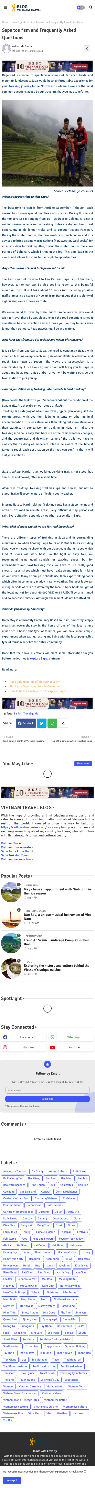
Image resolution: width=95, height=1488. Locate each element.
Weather (62, 1413)
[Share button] (63, 723)
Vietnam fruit (54, 1386)
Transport (9, 1373)
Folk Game (9, 1238)
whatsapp (74, 1037)
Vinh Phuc (34, 1413)
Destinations (60, 1218)
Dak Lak (27, 1218)
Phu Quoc (49, 1312)
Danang (42, 1218)
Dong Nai (26, 1225)
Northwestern (46, 1306)
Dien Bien (9, 1225)
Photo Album (30, 1312)
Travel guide (19, 22)
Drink (59, 1225)
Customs (44, 1212)
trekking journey (20, 86)
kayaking (64, 1265)
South (82, 1332)
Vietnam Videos (51, 1393)
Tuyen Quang (27, 1380)
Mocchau (8, 1285)
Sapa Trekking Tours (15, 855)
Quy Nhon (46, 1326)
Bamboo (82, 1178)
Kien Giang (10, 1272)
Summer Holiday (75, 1346)
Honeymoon (10, 1265)
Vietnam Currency (30, 1386)
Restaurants (64, 1326)
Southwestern (11, 1346)
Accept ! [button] (12, 1480)
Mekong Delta (67, 1279)
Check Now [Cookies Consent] (76, 1471)
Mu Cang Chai (28, 1285)
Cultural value (55, 1205)
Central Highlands (66, 1191)
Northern (8, 1306)
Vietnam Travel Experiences (19, 1393)
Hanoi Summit (43, 1252)
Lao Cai (7, 1279)
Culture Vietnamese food (18, 1212)
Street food (32, 1346)
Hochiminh (52, 1259)
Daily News (10, 1218)
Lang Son (80, 1272)
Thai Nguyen (64, 1353)
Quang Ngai (50, 1319)
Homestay (84, 1259)
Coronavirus (34, 1205)
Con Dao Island (12, 1205)
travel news (47, 1373)
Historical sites (67, 1252)
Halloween (76, 1245)
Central (45, 1191)
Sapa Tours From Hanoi (17, 851)
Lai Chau (27, 1272)
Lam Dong (44, 1272)
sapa (6, 1332)
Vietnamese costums (15, 1406)
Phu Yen (81, 1312)
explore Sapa (38, 658)
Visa (49, 1413)
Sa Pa (17, 713)
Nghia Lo (52, 1292)
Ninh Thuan (28, 1299)
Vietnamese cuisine (46, 1406)
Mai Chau (47, 1279)
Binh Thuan (38, 1185)
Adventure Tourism (14, 1171)
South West (10, 1339)
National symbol (70, 1285)
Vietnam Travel (11, 843)
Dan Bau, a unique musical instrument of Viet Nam (57, 917)
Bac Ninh (66, 1178)
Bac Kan (51, 1178)
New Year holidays (14, 1292)
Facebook (28, 723)
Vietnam (8, 1386)
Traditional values (71, 1366)
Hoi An (68, 1259)
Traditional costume (15, 1366)
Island (49, 1265)
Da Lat (58, 1212)
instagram (27, 1047)
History (86, 1252)
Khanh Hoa (81, 1265)
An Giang (37, 1171)
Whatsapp (52, 723)
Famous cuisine (45, 1232)
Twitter (41, 723)
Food (24, 1238)
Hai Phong (58, 1245)
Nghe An (36, 1292)
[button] (81, 7)
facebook (26, 1037)
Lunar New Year (27, 1279)
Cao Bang (8, 1191)
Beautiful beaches (14, 1185)
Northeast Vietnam (65, 1299)
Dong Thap (43, 1225)
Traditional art (72, 1359)
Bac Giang (34, 1178)
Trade (55, 1359)
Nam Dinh (48, 1285)
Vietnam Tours (77, 1386)
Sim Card (36, 1332)
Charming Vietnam (46, 1198)
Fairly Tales (10, 1232)
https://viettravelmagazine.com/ (24, 827)
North (44, 1299)
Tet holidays (27, 1353)
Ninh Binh (9, 1299)
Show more (83, 763)
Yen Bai (7, 1420)
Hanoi (26, 1252)
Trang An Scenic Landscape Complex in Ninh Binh (56, 942)
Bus (52, 1185)
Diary (76, 1218)
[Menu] (5, 7)
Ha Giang (22, 1245)
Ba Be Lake (79, 1171)
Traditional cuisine (44, 1366)
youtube (74, 1047)
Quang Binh (10, 1319)
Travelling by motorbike (74, 1373)
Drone (71, 1225)
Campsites (66, 1185)
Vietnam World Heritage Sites (21, 1400)
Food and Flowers (43, 1238)
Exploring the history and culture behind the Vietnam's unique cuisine (56, 968)
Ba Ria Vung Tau (13, 1178)
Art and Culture (57, 1171)
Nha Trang (69, 1292)
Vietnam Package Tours (17, 859)
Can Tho (83, 1185)
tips (24, 1359)
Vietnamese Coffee (55, 1400)
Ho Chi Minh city (13, 1259)
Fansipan (66, 1232)
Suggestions (52, 1346)
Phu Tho (66, 1312)
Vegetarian (71, 1380)
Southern (28, 1339)
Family (26, 1232)
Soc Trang (53, 1332)
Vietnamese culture (75, 1406)
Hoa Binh (34, 1259)
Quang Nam (30, 1319)
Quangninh (27, 1326)
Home (5, 22)
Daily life (73, 1212)
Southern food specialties (55, 1339)
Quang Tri (9, 1326)
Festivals (82, 1232)
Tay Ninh (8, 1353)
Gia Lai (7, 1245)
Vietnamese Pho (13, 1413)
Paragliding (68, 1306)
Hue (37, 1265)
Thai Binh (45, 1353)
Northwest (26, 1306)
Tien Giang (9, 1359)
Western (78, 1413)
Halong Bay (10, 1252)
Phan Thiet (10, 1312)
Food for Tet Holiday (71, 1238)
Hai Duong (40, 1245)
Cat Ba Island (28, 1191)
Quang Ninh (70, 1319)
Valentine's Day (50, 1380)
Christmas (69, 1198)
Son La (69, 1332)
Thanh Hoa (84, 1353)
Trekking (8, 1380)
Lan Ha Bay (62, 1272)
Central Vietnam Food (16, 1198)
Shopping (20, 1332)
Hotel (26, 1265)
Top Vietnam (39, 1359)
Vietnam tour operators (17, 847)
